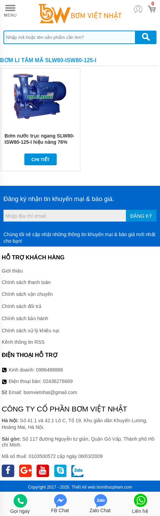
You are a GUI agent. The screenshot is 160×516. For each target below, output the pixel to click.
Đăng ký (141, 216)
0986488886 (49, 370)
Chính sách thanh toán (26, 282)
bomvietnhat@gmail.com (50, 392)
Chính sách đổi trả (21, 306)
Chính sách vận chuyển (27, 294)
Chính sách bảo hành (25, 318)
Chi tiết (40, 159)
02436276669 (58, 381)
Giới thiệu (12, 271)
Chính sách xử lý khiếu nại (30, 330)
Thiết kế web (84, 487)
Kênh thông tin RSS (23, 342)
